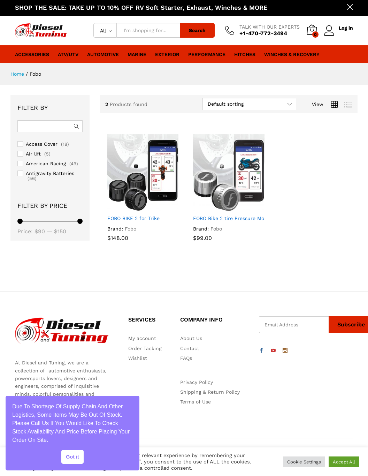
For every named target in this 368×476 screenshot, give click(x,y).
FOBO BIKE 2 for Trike (133, 218)
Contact (189, 348)
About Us (191, 338)
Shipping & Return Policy (210, 392)
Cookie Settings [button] (304, 461)
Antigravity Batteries (50, 173)
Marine (137, 54)
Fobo (130, 229)
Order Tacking (144, 348)
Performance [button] (206, 54)
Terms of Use (195, 402)
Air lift (33, 154)
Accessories (32, 54)
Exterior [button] (167, 54)
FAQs (186, 358)
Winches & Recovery (292, 54)
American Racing (46, 163)
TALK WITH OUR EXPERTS (269, 27)
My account (142, 338)
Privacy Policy (196, 382)
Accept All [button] (344, 461)
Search (197, 30)
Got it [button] (72, 457)
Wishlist (137, 358)
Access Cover (42, 144)
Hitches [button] (244, 54)
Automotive (103, 54)
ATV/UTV (68, 54)
